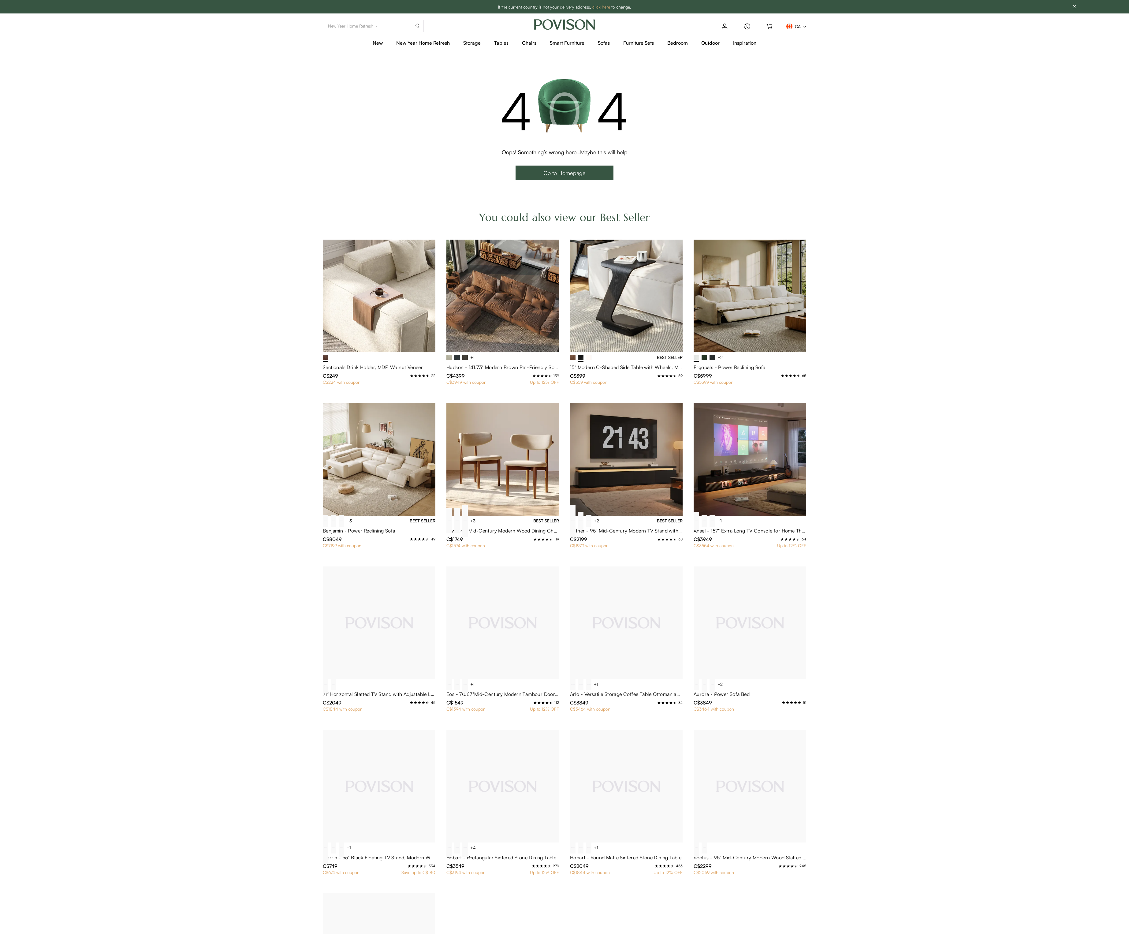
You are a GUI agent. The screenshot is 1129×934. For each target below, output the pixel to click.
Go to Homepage (564, 173)
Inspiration (744, 43)
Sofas (604, 43)
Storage (472, 43)
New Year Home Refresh (423, 43)
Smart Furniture (567, 43)
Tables (501, 43)
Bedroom (677, 43)
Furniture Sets (638, 43)
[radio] (411, 375)
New (378, 43)
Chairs (529, 43)
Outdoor (710, 43)
